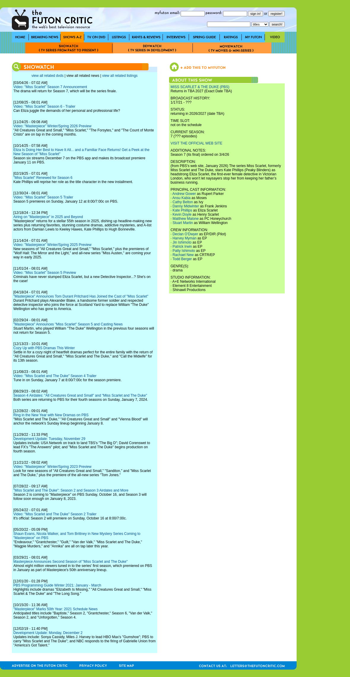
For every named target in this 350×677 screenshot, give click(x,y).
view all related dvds (47, 76)
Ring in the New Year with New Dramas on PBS (50, 415)
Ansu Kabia (181, 198)
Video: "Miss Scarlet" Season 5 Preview (44, 273)
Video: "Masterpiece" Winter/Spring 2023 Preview (52, 467)
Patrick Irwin (182, 246)
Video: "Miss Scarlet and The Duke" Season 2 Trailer (54, 514)
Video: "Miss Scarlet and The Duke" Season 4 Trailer (54, 376)
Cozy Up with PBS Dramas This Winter (44, 348)
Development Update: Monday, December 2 (47, 633)
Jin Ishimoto (182, 242)
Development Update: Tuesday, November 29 (49, 439)
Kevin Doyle (182, 214)
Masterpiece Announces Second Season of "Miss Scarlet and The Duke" (70, 562)
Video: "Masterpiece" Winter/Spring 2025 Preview (52, 245)
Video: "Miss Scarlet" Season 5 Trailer (43, 197)
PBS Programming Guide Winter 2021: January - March (57, 585)
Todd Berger (182, 259)
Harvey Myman (185, 238)
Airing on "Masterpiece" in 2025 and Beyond (48, 217)
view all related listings (119, 76)
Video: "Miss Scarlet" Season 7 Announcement (50, 87)
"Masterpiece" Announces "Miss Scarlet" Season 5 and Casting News (68, 324)
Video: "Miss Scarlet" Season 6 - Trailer (44, 106)
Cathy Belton (183, 202)
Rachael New (183, 255)
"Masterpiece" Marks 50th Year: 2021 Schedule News (55, 609)
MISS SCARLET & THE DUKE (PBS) (200, 87)
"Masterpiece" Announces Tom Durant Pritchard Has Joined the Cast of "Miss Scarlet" (80, 296)
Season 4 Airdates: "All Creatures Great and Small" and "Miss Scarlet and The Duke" (80, 395)
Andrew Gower (184, 194)
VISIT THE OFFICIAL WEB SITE (196, 143)
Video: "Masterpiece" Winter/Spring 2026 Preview (52, 126)
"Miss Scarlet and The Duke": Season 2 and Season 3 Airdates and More (70, 490)
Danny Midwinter (186, 206)
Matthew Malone (186, 219)
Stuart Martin (183, 223)
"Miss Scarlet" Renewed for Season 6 (42, 178)
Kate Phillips (182, 210)
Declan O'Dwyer (185, 234)
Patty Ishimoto (184, 251)
